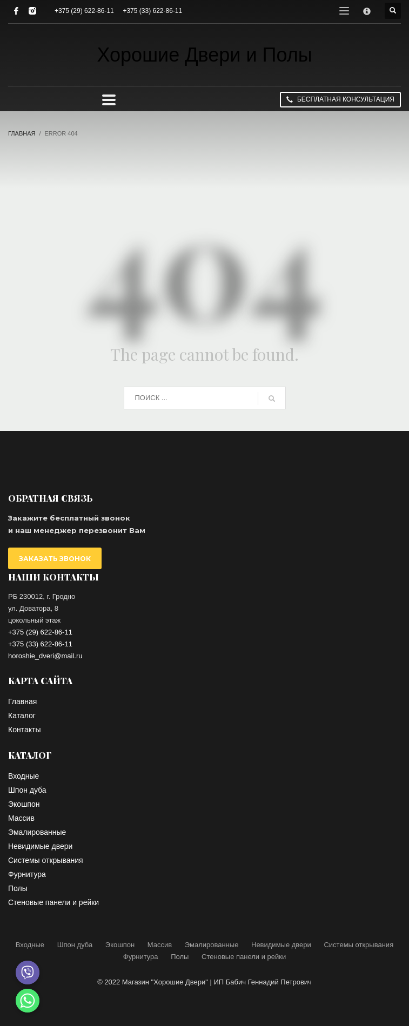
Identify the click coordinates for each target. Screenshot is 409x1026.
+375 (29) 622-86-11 (84, 11)
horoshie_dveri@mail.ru (45, 656)
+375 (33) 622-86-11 (152, 11)
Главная (21, 133)
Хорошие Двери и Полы (204, 55)
